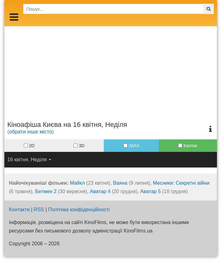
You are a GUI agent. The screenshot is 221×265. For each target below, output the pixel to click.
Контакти (19, 209)
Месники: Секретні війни (181, 183)
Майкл (77, 183)
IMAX (131, 145)
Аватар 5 (150, 191)
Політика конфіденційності (79, 209)
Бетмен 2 (46, 191)
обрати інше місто (30, 131)
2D (29, 145)
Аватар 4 (100, 191)
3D (78, 145)
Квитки (187, 145)
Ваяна (120, 183)
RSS (39, 209)
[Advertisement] (110, 70)
